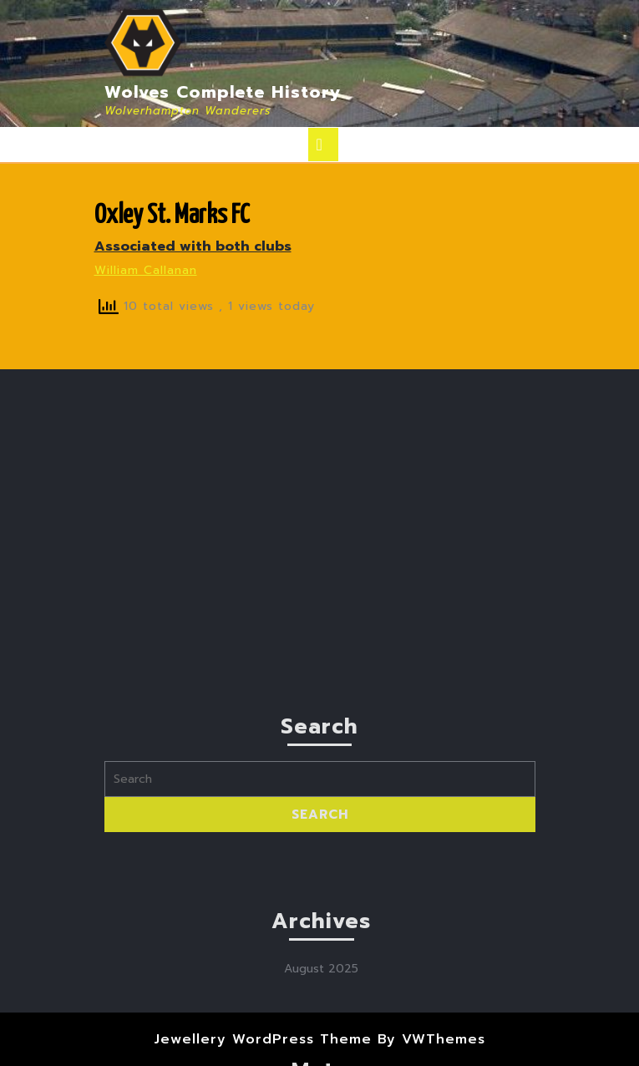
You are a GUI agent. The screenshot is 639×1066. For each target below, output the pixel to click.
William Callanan (145, 270)
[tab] (323, 144)
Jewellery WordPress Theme (263, 1039)
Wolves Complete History (223, 91)
